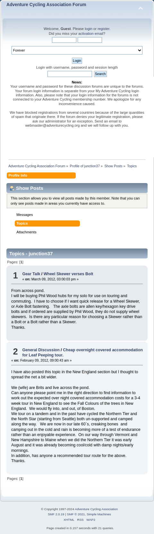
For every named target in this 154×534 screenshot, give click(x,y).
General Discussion (40, 350)
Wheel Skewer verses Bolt (68, 274)
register (103, 29)
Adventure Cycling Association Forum (46, 4)
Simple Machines (99, 514)
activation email (90, 33)
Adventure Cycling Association (96, 509)
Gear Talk (31, 274)
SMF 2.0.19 (56, 514)
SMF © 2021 (76, 514)
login (88, 29)
